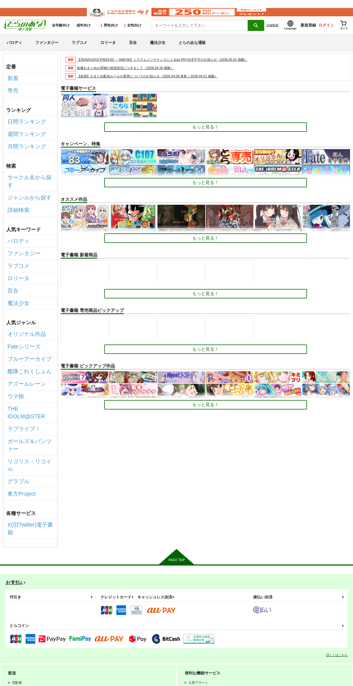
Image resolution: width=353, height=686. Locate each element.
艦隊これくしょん (25, 326)
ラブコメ (79, 51)
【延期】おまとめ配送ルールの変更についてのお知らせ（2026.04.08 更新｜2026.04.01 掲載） (153, 84)
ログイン (326, 33)
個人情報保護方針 (80, 639)
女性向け (132, 33)
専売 (11, 95)
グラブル (16, 394)
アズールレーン (22, 335)
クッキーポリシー (118, 639)
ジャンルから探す (25, 181)
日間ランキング (22, 123)
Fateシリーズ (20, 306)
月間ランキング (22, 143)
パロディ (14, 51)
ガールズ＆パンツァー (29, 374)
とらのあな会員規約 (122, 635)
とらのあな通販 (192, 51)
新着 (11, 85)
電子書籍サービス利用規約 (213, 635)
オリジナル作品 (22, 296)
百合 (133, 51)
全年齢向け (61, 33)
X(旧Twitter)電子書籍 (27, 432)
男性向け (109, 33)
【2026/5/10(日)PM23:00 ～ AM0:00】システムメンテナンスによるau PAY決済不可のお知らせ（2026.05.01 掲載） (169, 68)
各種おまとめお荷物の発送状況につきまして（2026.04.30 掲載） (129, 76)
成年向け (83, 33)
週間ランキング (22, 133)
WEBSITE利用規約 (81, 635)
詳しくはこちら (336, 553)
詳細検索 (272, 33)
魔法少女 (157, 51)
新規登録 (308, 33)
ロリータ (108, 51)
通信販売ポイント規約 (165, 635)
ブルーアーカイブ (25, 316)
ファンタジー (46, 51)
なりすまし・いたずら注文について (93, 644)
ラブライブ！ (20, 364)
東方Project (18, 404)
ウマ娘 (14, 345)
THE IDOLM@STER (27, 355)
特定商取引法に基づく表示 (163, 639)
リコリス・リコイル (27, 384)
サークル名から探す (27, 171)
